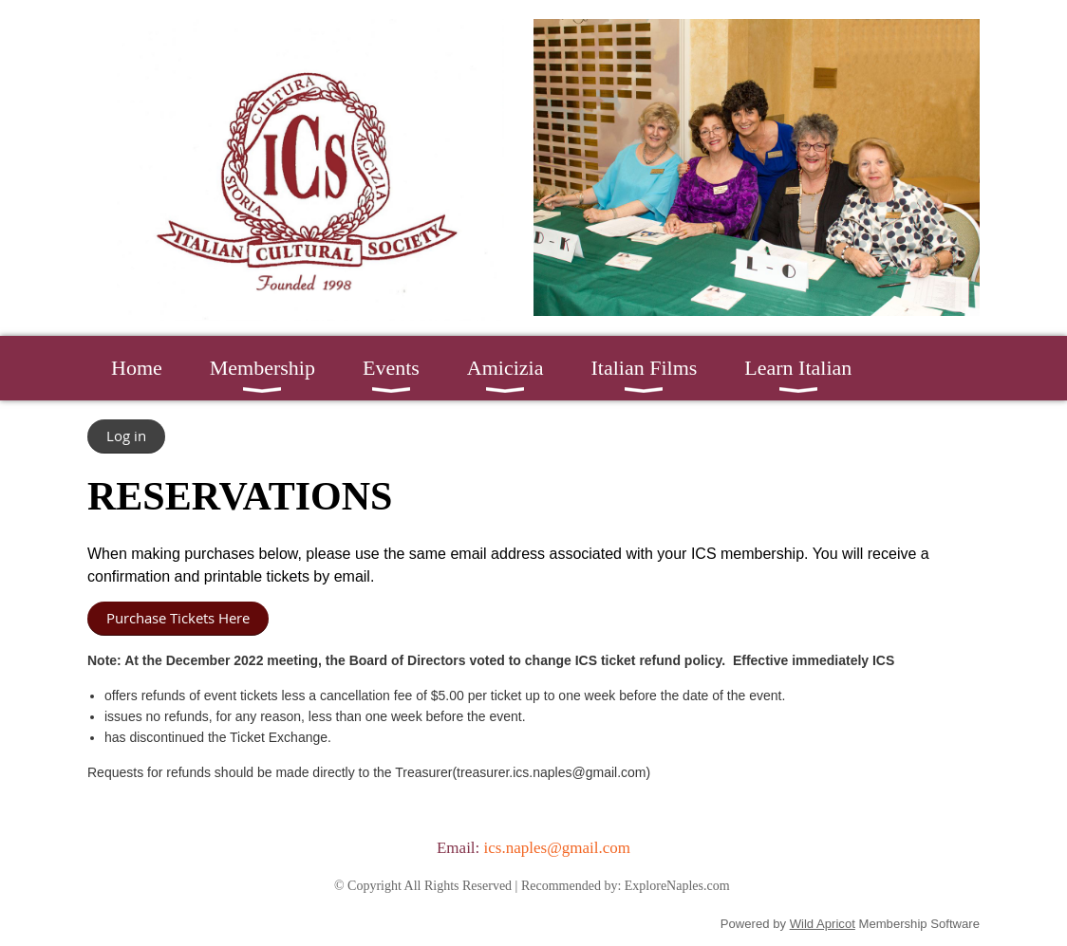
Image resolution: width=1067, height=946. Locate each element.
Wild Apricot (822, 924)
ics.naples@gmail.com (557, 848)
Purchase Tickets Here (178, 617)
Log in (126, 435)
